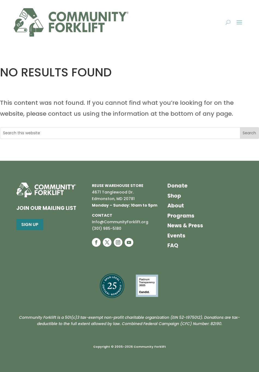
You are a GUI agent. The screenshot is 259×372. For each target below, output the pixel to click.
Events (176, 235)
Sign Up (29, 224)
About (175, 205)
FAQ (172, 245)
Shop (174, 196)
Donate (177, 185)
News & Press (185, 225)
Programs (180, 215)
